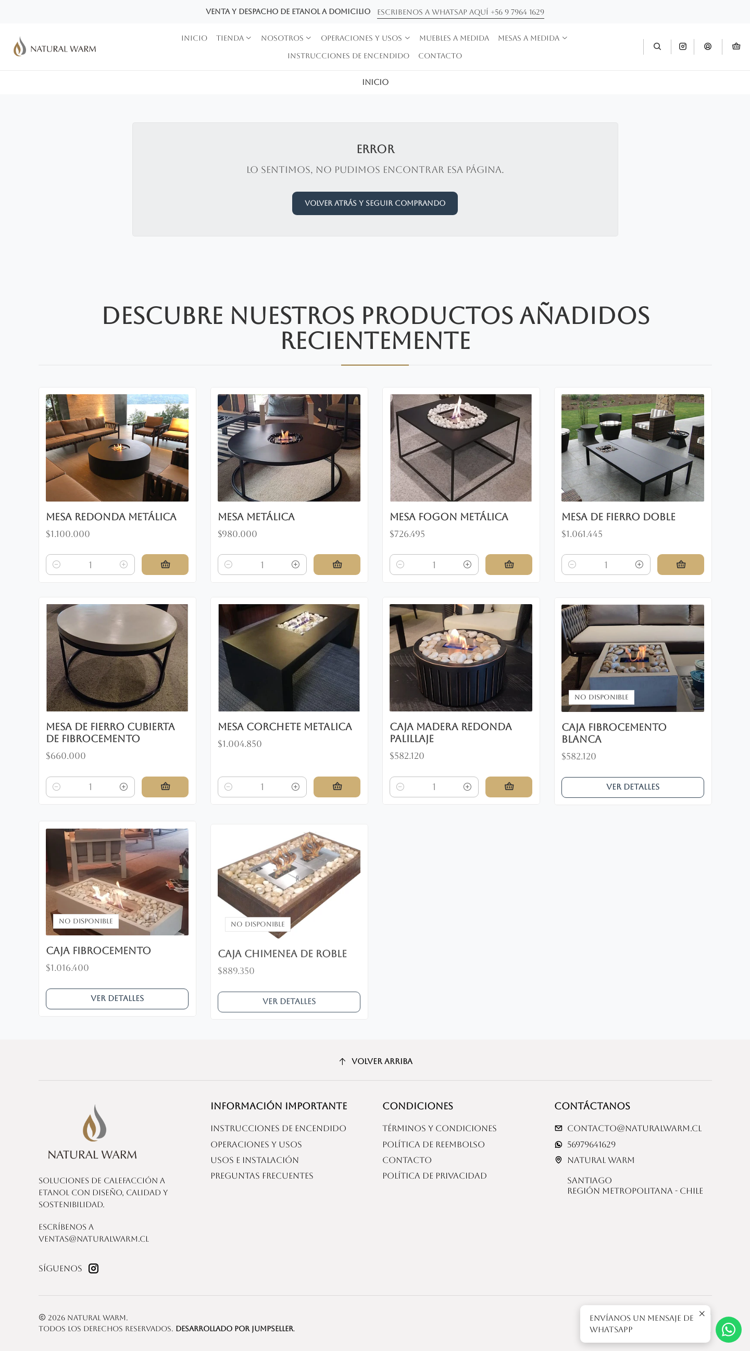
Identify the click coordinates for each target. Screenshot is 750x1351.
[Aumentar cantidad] (124, 587)
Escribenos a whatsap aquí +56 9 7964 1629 (460, 12)
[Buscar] (657, 47)
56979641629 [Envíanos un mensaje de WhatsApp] (585, 1144)
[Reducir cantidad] (56, 587)
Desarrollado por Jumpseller (234, 1328)
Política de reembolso (433, 1144)
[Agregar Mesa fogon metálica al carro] (508, 613)
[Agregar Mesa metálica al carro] (337, 600)
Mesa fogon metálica (449, 565)
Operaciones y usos (256, 1144)
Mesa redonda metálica (111, 538)
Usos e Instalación (254, 1160)
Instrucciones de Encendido (278, 1128)
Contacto (407, 1160)
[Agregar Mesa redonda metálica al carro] (165, 587)
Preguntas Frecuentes (262, 1176)
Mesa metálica (256, 552)
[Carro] (736, 47)
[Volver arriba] (375, 1061)
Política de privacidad (434, 1176)
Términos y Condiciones (439, 1128)
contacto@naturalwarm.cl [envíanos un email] (628, 1128)
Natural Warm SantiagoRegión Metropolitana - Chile (628, 1175)
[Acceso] (708, 47)
